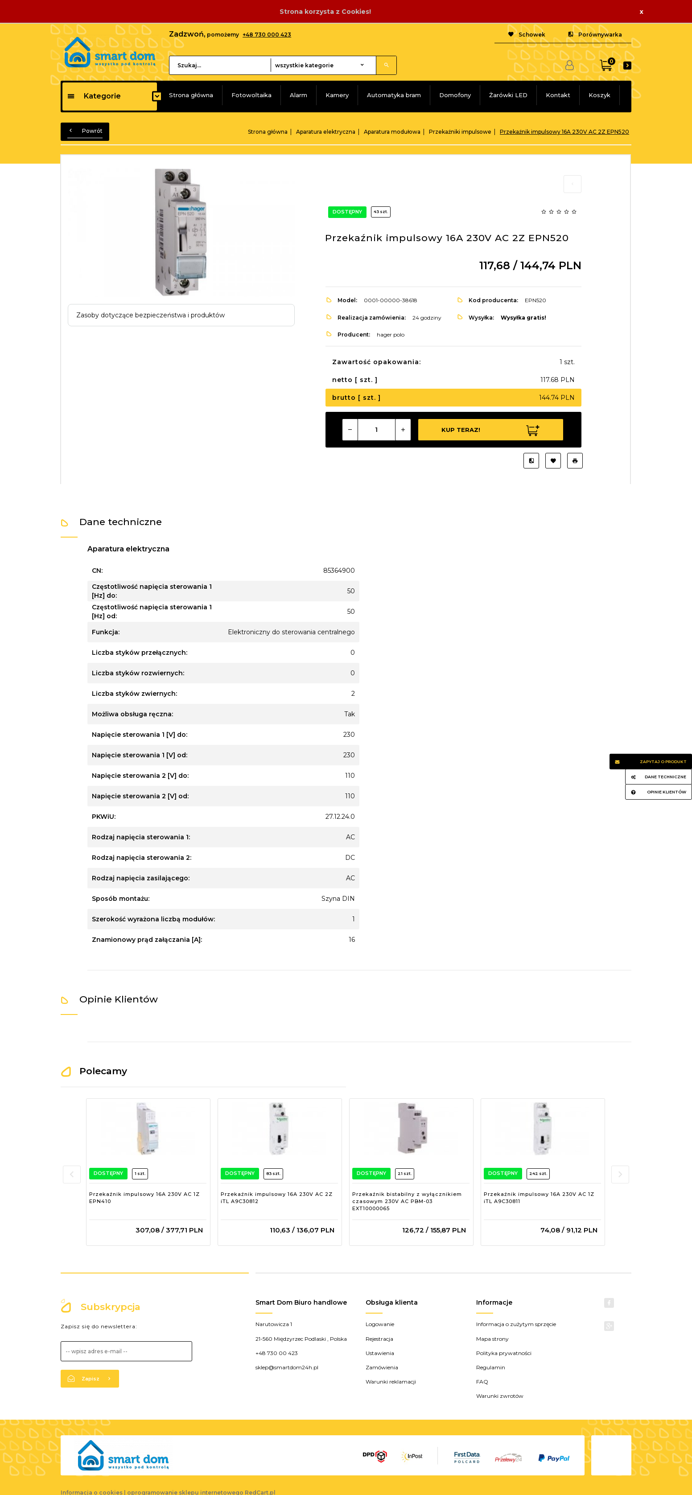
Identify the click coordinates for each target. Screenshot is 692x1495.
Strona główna (191, 95)
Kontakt (558, 95)
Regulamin (490, 1367)
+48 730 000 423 (267, 34)
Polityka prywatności (503, 1353)
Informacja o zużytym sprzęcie (516, 1324)
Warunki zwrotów (499, 1395)
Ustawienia (380, 1353)
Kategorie (94, 96)
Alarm (298, 95)
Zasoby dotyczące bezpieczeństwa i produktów (150, 315)
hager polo (390, 334)
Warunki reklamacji (391, 1381)
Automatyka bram (394, 95)
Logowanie (380, 1324)
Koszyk (599, 95)
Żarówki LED (508, 95)
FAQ (482, 1381)
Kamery (337, 95)
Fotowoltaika (251, 95)
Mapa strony (492, 1338)
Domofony (455, 95)
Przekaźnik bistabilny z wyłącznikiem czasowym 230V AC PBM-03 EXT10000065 (407, 1201)
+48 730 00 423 (276, 1353)
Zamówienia (382, 1367)
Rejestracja (379, 1338)
